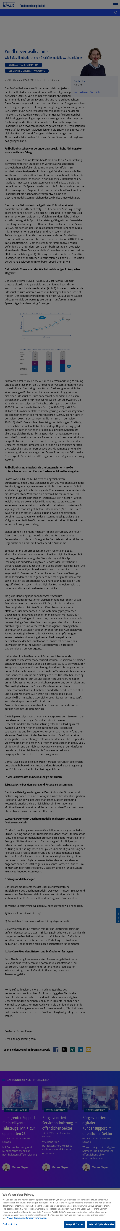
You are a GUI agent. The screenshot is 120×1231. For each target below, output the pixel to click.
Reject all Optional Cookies (101, 1224)
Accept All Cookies (74, 1224)
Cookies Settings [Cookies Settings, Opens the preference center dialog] (10, 1224)
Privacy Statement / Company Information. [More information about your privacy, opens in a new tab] (27, 1218)
